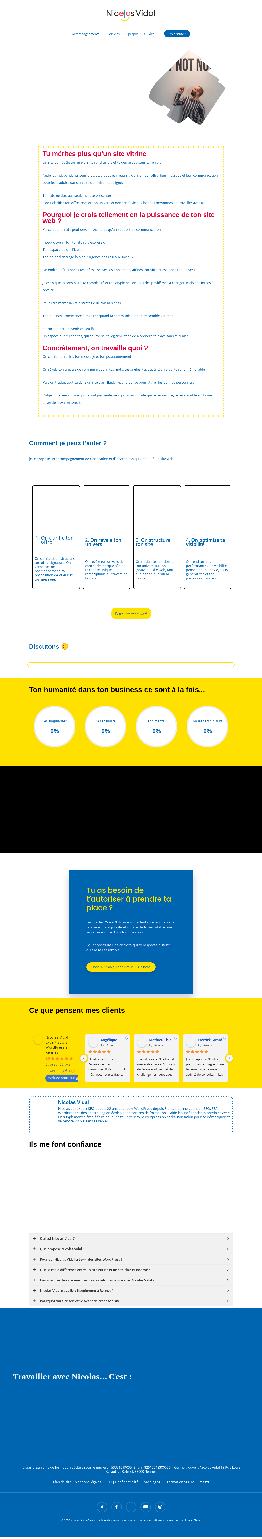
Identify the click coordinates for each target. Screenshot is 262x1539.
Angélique (109, 1041)
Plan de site (62, 1483)
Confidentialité (126, 1483)
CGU (108, 1483)
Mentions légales (88, 1483)
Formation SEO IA (180, 1483)
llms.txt (203, 1483)
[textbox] (131, 281)
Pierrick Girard (210, 1041)
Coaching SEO (152, 1483)
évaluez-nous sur (63, 1079)
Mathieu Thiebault (162, 1041)
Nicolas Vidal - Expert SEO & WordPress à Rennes (58, 1046)
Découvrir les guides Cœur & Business (122, 968)
